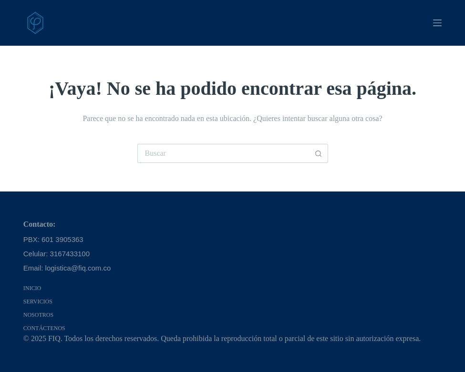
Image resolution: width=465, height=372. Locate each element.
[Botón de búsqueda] (318, 153)
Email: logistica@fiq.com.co (67, 268)
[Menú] (437, 23)
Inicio (32, 288)
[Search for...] (223, 153)
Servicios (37, 301)
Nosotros (38, 315)
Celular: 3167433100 (56, 254)
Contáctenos (44, 328)
